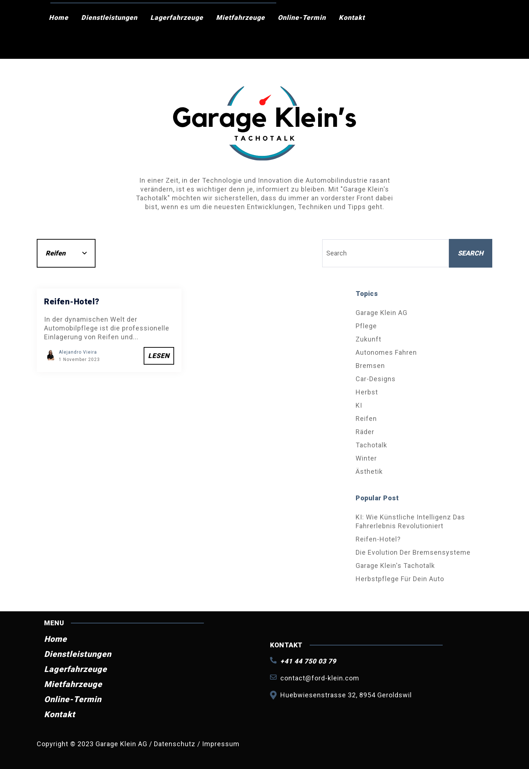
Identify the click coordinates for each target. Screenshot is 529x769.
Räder (365, 432)
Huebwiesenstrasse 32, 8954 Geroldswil (346, 695)
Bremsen (370, 365)
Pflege (366, 326)
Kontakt (352, 17)
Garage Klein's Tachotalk (395, 565)
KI (359, 405)
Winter (366, 458)
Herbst (367, 392)
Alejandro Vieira (78, 352)
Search (470, 253)
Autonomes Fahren (386, 352)
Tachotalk (371, 445)
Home (58, 17)
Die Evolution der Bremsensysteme (413, 552)
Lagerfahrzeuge (176, 17)
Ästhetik (369, 471)
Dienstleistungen (109, 17)
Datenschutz (175, 744)
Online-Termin (302, 17)
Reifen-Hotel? (378, 539)
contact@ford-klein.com (319, 678)
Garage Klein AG (381, 312)
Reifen (366, 418)
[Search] (385, 253)
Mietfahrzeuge (240, 17)
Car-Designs (376, 379)
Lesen (159, 356)
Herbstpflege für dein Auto (400, 579)
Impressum (221, 744)
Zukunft (368, 339)
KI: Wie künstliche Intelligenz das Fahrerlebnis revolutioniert (410, 521)
